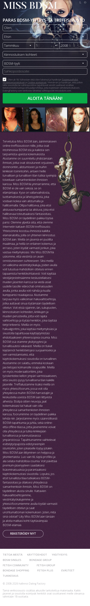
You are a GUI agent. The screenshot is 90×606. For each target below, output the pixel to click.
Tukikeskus (10, 575)
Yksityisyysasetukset (14, 82)
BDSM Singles (12, 560)
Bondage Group (40, 560)
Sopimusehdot (70, 79)
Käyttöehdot (37, 554)
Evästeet (67, 570)
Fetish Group (46, 565)
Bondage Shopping (16, 570)
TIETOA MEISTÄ (12, 554)
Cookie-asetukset (37, 82)
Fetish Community (16, 565)
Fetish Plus (45, 570)
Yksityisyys (59, 554)
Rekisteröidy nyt (23, 533)
